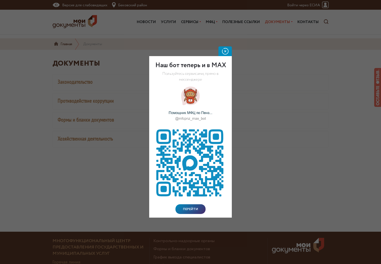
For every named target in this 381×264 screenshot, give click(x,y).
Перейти (190, 209)
